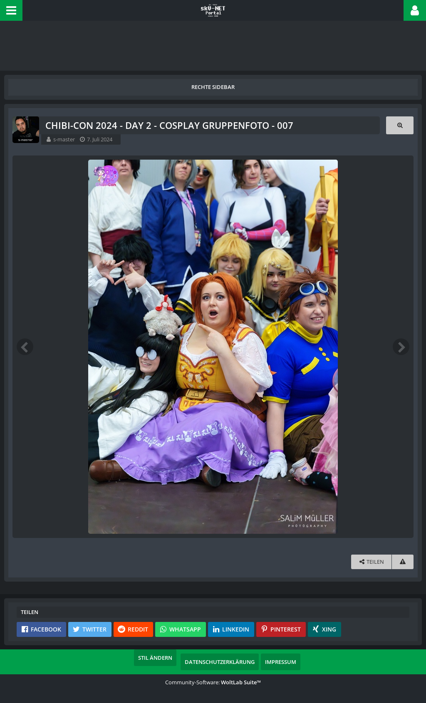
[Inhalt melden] (403, 562)
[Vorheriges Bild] (25, 346)
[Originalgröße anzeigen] (400, 125)
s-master (64, 139)
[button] (11, 10)
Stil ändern (155, 657)
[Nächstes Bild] (401, 346)
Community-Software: (213, 682)
